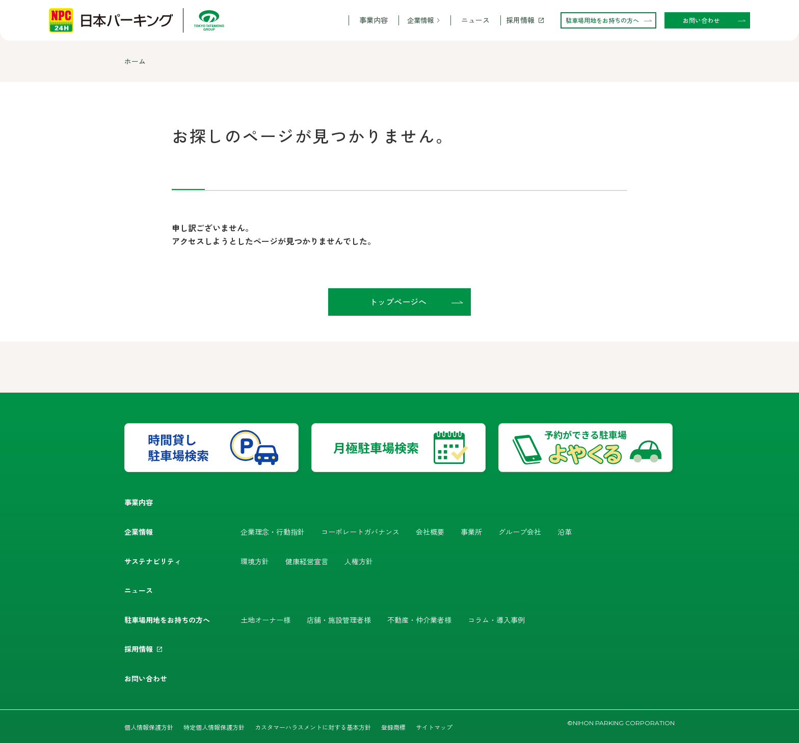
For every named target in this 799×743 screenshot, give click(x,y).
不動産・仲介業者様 (419, 620)
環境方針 (255, 561)
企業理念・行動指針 (273, 532)
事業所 (471, 532)
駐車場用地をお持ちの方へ (167, 620)
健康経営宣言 (306, 561)
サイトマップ (434, 727)
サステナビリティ (152, 561)
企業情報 (420, 20)
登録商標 (393, 727)
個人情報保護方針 (148, 727)
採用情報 (520, 20)
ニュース (475, 20)
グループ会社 (519, 532)
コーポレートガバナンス (360, 532)
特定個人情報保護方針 (214, 727)
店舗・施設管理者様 (339, 620)
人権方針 (358, 561)
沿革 (564, 532)
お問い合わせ (145, 678)
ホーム (135, 61)
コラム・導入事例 (496, 620)
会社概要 (430, 532)
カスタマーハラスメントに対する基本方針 (313, 727)
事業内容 (373, 20)
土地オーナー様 (265, 620)
